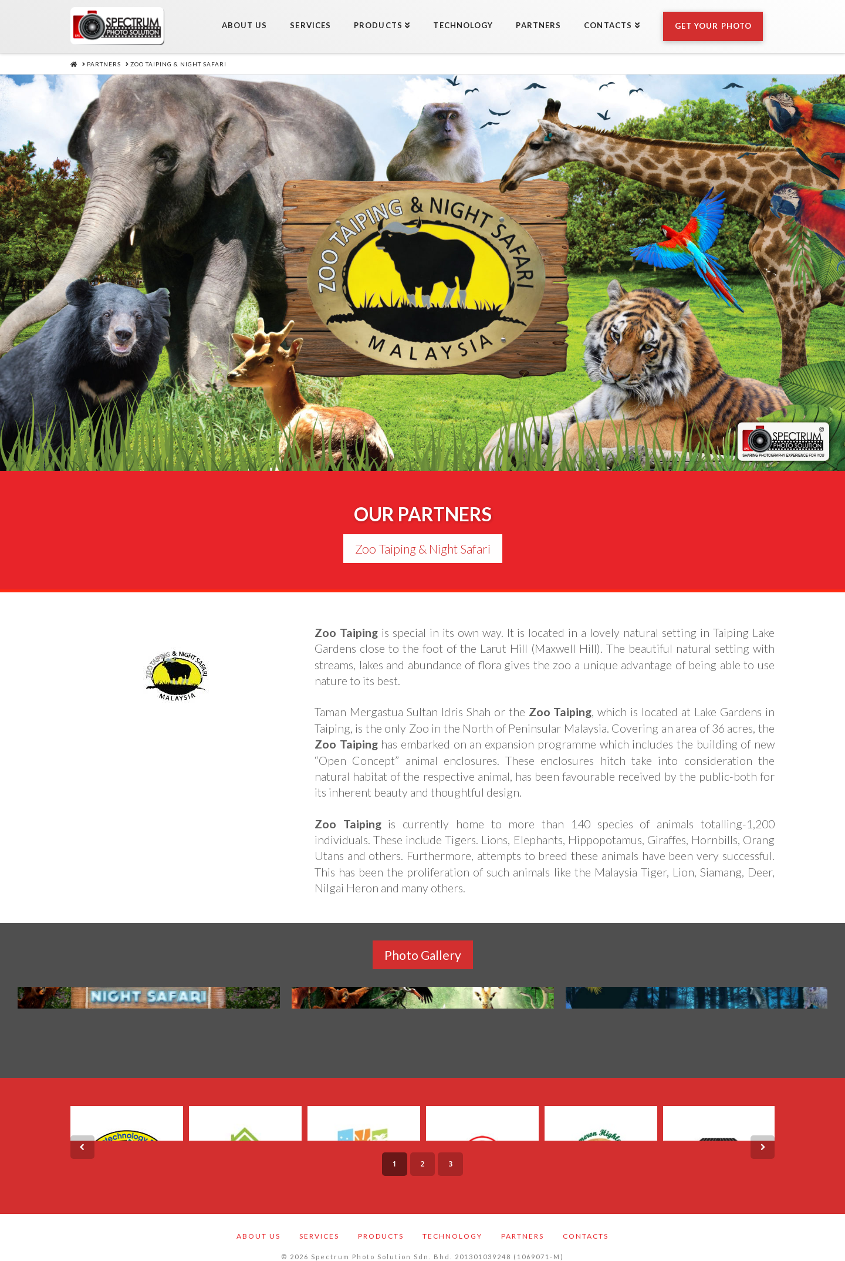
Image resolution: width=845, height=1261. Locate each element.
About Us (258, 1227)
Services (319, 1227)
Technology (452, 1227)
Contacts (586, 1227)
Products (381, 1227)
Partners (522, 1227)
